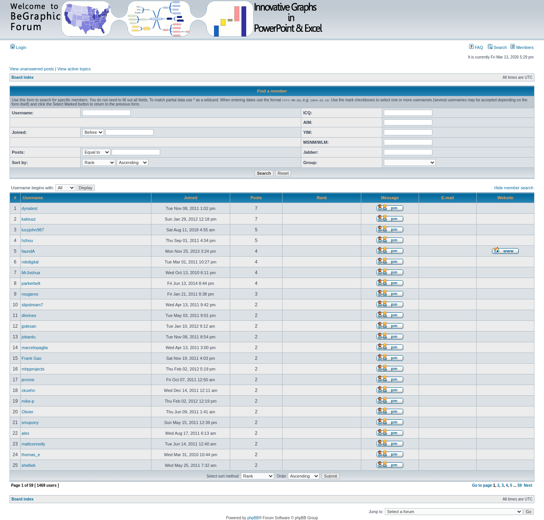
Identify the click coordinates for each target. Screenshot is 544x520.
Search (497, 47)
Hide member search (513, 187)
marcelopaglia (34, 347)
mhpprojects (32, 369)
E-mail (447, 197)
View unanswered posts (32, 69)
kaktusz (28, 219)
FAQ (476, 47)
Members (522, 47)
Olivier (27, 412)
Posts (256, 197)
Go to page (482, 485)
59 (520, 485)
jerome (27, 379)
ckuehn (28, 390)
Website (505, 197)
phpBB (253, 518)
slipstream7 (32, 304)
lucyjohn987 (32, 229)
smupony (30, 422)
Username (33, 197)
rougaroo (29, 294)
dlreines (28, 315)
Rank (322, 197)
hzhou (27, 240)
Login (18, 47)
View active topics (74, 69)
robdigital (30, 262)
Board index (22, 77)
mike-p (27, 401)
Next (528, 485)
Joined (190, 197)
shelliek (28, 465)
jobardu (28, 337)
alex (25, 433)
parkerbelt (30, 283)
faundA (28, 251)
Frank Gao (31, 358)
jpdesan (28, 326)
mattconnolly (33, 444)
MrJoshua (30, 272)
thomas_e (30, 454)
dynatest (29, 208)
